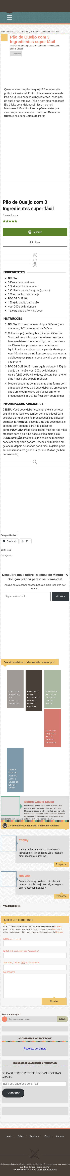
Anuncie (60, 1136)
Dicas (47, 1136)
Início (3, 32)
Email (21, 950)
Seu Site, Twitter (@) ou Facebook (21, 962)
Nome (12, 939)
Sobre (21, 1136)
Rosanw (24, 875)
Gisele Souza (20, 46)
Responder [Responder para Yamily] (61, 864)
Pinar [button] (35, 242)
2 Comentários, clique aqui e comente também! (33, 825)
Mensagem (9, 972)
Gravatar (58, 926)
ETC (18, 32)
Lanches (42, 46)
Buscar (62, 1019)
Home (9, 1136)
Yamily (23, 840)
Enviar (54, 1001)
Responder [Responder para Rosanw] (61, 896)
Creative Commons (44, 1164)
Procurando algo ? (11, 1014)
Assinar (60, 596)
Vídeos (20, 49)
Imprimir (35, 232)
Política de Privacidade (47, 1169)
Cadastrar (13, 1093)
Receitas (11, 32)
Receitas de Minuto (35, 1048)
